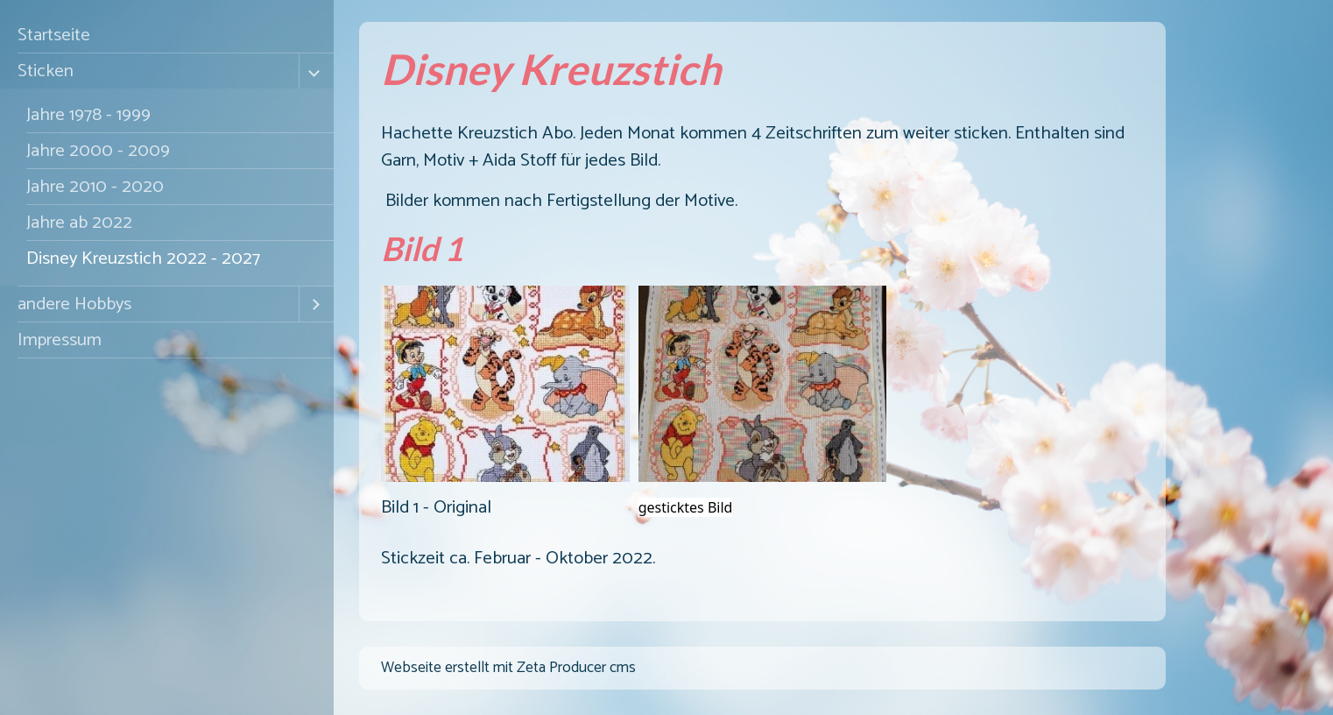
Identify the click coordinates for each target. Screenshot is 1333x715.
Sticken (46, 71)
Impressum (60, 340)
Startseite (54, 35)
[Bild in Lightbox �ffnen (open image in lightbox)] (505, 384)
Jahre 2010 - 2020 (95, 187)
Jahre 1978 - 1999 (88, 115)
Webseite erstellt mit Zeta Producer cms (508, 668)
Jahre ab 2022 (79, 222)
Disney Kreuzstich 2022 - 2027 (143, 258)
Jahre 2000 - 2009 (98, 151)
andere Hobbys (74, 304)
